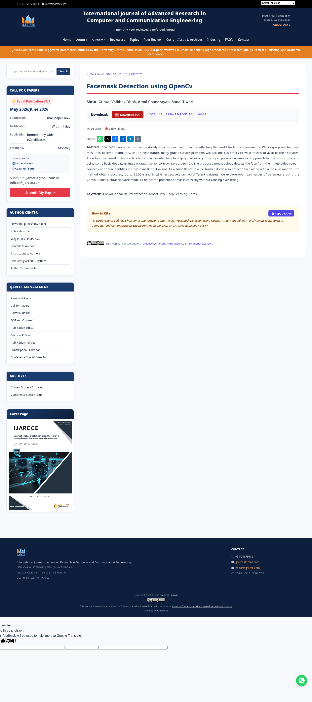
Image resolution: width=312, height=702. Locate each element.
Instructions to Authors (25, 253)
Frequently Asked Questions (29, 261)
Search (63, 71)
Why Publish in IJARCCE (25, 239)
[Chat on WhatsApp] (301, 680)
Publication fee (20, 231)
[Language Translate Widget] (278, 3)
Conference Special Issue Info (29, 357)
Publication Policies (23, 342)
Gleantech (162, 610)
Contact (244, 40)
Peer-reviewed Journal (165, 594)
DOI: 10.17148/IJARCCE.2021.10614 (178, 115)
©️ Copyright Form (24, 168)
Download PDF (127, 115)
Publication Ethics (22, 328)
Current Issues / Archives (26, 387)
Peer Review (153, 40)
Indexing (213, 40)
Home (67, 40)
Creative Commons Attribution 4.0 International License (177, 243)
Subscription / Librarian (26, 350)
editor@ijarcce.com (247, 568)
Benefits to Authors (23, 246)
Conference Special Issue (27, 395)
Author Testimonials (23, 268)
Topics (134, 40)
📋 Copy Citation (281, 213)
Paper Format (23, 163)
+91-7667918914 (29, 4)
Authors (98, 40)
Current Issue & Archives (184, 40)
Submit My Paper (40, 192)
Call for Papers (20, 305)
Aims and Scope (21, 298)
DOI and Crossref (22, 320)
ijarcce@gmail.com (55, 4)
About (81, 40)
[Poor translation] (11, 641)
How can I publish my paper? (29, 224)
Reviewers (117, 40)
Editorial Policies (21, 335)
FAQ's (229, 40)
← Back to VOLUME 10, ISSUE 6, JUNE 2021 (115, 74)
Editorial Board (20, 313)
